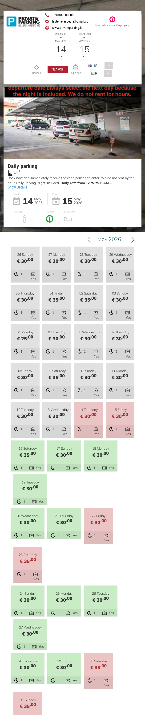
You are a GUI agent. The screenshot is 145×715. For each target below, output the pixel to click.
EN (96, 65)
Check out (84, 34)
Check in (60, 34)
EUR (94, 73)
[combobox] (102, 65)
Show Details (17, 187)
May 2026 (109, 239)
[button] (58, 69)
